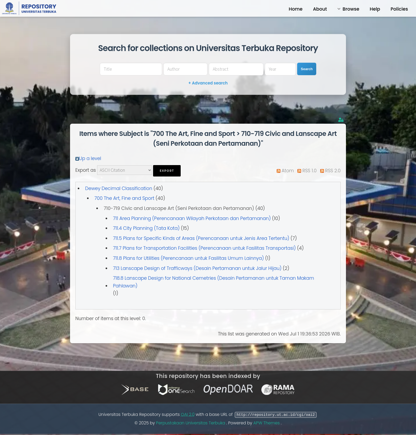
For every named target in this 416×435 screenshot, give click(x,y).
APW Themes (267, 423)
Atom (287, 170)
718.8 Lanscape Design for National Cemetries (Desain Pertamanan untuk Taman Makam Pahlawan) (213, 282)
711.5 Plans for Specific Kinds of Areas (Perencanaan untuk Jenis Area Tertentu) (201, 238)
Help (375, 9)
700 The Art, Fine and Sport (124, 198)
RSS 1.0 (309, 170)
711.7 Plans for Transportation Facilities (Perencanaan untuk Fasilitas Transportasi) (204, 248)
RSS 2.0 (333, 170)
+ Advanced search (208, 83)
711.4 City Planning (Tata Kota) (146, 228)
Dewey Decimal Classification (118, 188)
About (320, 9)
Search (307, 69)
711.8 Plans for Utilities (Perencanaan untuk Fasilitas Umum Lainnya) (188, 258)
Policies (399, 9)
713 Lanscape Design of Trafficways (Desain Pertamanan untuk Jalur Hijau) (197, 268)
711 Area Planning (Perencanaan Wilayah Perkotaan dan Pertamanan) (192, 218)
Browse (351, 9)
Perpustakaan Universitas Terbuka (191, 423)
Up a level (90, 158)
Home (295, 9)
